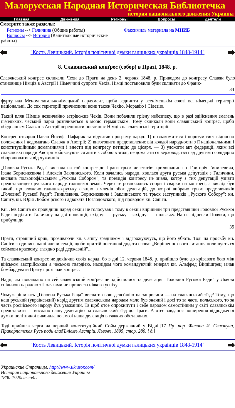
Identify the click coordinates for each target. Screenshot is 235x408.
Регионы (15, 30)
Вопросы (16, 35)
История (41, 35)
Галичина (41, 30)
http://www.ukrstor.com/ (72, 367)
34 (231, 89)
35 (231, 226)
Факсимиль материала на (157, 30)
